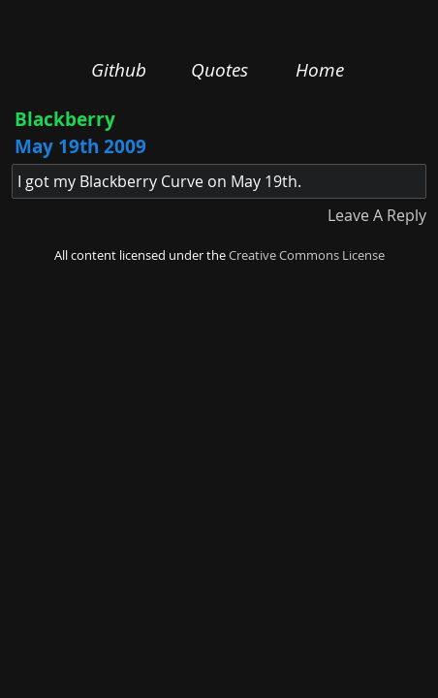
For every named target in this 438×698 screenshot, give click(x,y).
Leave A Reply (377, 215)
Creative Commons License (307, 255)
